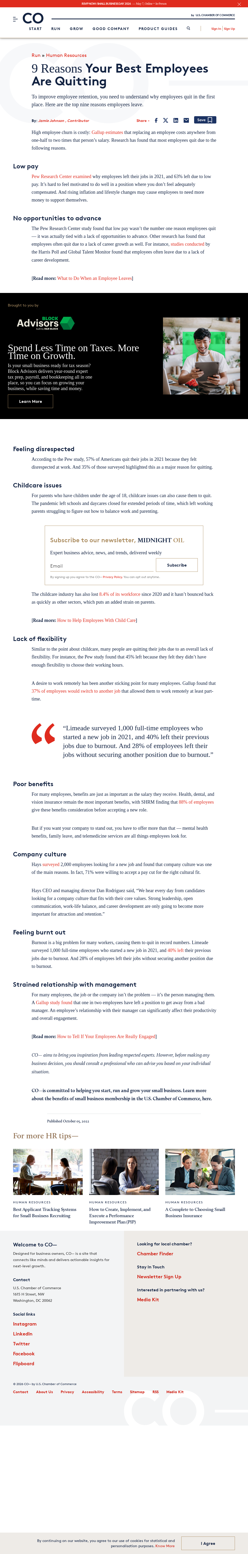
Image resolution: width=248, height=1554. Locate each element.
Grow (76, 28)
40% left (176, 950)
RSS (156, 1392)
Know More (165, 1546)
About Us (44, 1392)
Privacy (67, 1392)
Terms (117, 1392)
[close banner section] (239, 4)
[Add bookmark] (205, 120)
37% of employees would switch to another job (77, 691)
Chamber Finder (155, 1253)
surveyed (50, 864)
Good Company (111, 28)
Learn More (30, 401)
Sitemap (137, 1392)
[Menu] (15, 19)
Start (35, 28)
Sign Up (229, 29)
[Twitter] (165, 120)
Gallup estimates (107, 132)
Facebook (24, 1353)
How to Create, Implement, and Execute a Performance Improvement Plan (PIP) (120, 1216)
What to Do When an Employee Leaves (94, 278)
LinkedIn (22, 1334)
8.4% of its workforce (119, 594)
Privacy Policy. (113, 577)
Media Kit (148, 1299)
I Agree (208, 1543)
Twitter (21, 1343)
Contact (20, 1392)
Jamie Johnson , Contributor (63, 120)
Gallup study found (54, 1002)
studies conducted (187, 244)
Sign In (216, 29)
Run (56, 28)
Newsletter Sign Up (159, 1276)
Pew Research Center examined (62, 176)
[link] (188, 29)
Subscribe (177, 565)
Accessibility (93, 1392)
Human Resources (66, 55)
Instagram (25, 1324)
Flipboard (23, 1363)
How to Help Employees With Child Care (96, 620)
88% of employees (196, 802)
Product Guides (158, 28)
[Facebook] (156, 120)
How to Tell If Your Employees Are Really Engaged (106, 1036)
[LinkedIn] (175, 120)
